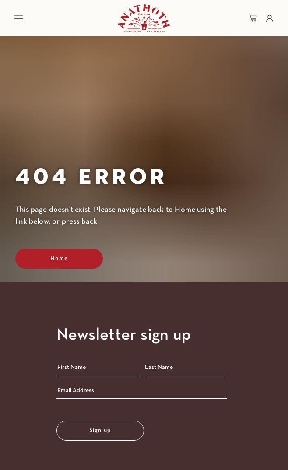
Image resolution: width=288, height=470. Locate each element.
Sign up (100, 430)
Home (59, 258)
